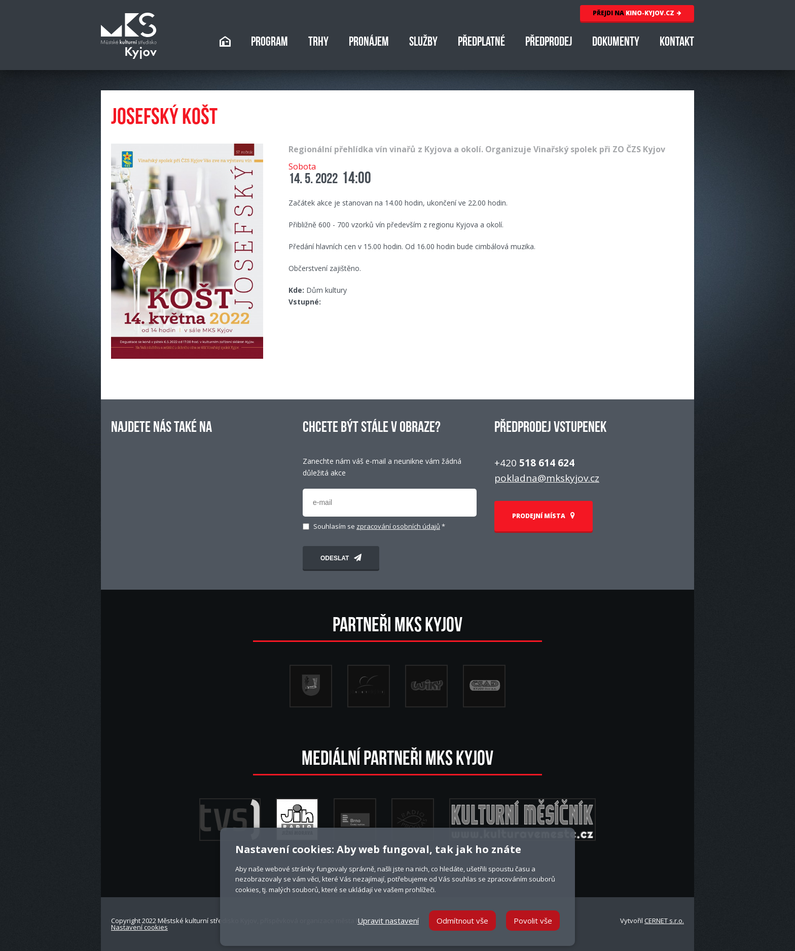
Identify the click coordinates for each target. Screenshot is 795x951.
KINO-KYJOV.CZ (637, 13)
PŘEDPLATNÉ (481, 43)
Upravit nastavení (388, 920)
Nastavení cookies (139, 927)
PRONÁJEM (369, 43)
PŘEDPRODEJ (548, 43)
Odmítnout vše (462, 920)
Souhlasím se (379, 526)
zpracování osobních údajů (398, 526)
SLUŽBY (423, 43)
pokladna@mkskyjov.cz (546, 478)
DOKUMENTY (615, 43)
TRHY (318, 43)
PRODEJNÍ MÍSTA (543, 516)
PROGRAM (269, 43)
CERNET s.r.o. (664, 920)
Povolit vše (533, 920)
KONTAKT (677, 43)
